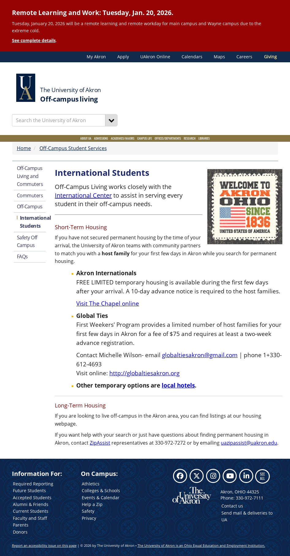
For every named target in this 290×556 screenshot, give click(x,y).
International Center (83, 195)
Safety (88, 511)
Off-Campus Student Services (73, 148)
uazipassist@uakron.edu (249, 442)
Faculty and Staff (30, 518)
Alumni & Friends (30, 504)
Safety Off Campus (27, 241)
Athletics (91, 484)
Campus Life (144, 138)
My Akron (96, 57)
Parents (20, 525)
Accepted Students (32, 497)
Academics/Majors (122, 138)
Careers (244, 57)
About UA (85, 138)
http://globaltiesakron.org (144, 373)
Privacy (89, 518)
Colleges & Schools (101, 490)
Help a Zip (92, 504)
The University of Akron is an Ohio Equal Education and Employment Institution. (201, 545)
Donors (20, 532)
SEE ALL (262, 476)
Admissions (101, 138)
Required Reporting (33, 484)
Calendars (192, 57)
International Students (33, 221)
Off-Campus (30, 206)
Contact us (232, 506)
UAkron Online (155, 57)
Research (190, 138)
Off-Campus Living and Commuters (30, 176)
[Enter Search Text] (58, 120)
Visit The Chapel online (107, 303)
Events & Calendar (100, 497)
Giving (270, 57)
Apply (123, 57)
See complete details (34, 40)
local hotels (178, 385)
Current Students (30, 511)
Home (24, 148)
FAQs (22, 256)
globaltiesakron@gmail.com (200, 355)
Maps (219, 57)
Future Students (29, 490)
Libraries (204, 138)
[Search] (111, 120)
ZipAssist (100, 442)
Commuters (30, 195)
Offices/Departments (168, 138)
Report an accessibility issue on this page (44, 545)
